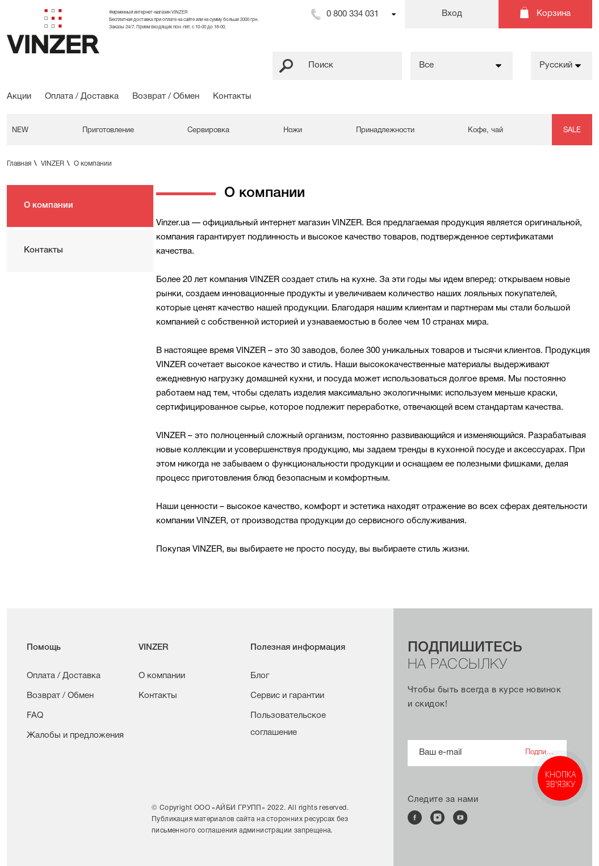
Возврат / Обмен (165, 96)
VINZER (56, 164)
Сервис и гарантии (287, 696)
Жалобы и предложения (75, 735)
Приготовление (108, 130)
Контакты (232, 96)
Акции (19, 96)
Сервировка (208, 130)
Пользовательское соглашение (288, 724)
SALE (572, 130)
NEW (20, 130)
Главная (23, 164)
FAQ (35, 716)
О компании (93, 164)
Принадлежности (385, 130)
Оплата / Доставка (82, 96)
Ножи (292, 130)
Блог (259, 676)
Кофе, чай (485, 130)
